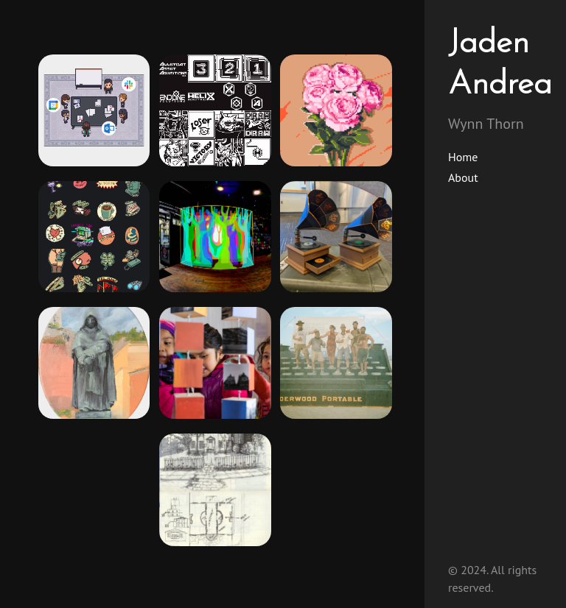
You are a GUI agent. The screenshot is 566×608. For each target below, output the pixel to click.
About (463, 177)
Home (463, 156)
